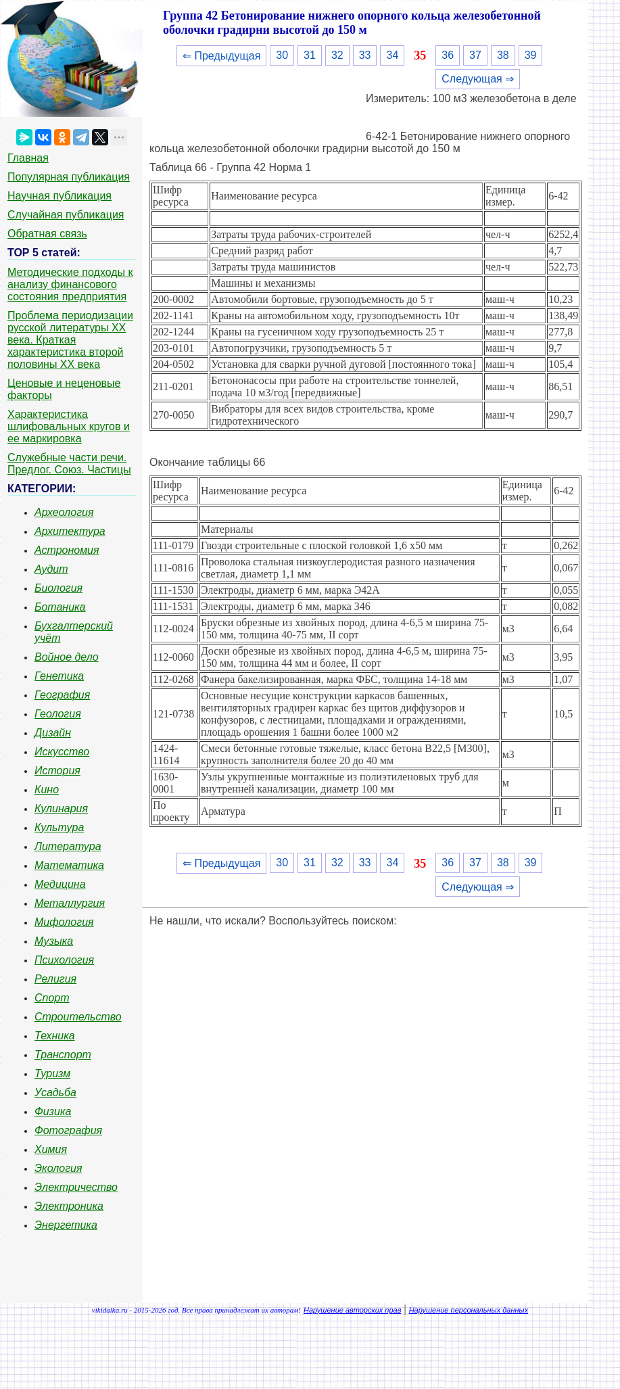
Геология (57, 714)
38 (503, 55)
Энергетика (65, 1225)
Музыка (53, 941)
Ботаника (60, 607)
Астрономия (66, 550)
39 (531, 55)
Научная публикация (59, 196)
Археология (64, 512)
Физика (52, 1111)
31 (310, 55)
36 (448, 55)
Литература (67, 846)
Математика (69, 865)
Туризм (52, 1073)
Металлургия (69, 903)
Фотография (68, 1130)
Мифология (64, 922)
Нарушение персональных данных (469, 1310)
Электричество (76, 1187)
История (57, 770)
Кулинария (61, 808)
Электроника (68, 1206)
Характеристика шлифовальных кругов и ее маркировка (68, 426)
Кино (46, 789)
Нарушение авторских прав (352, 1310)
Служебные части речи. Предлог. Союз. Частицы (69, 463)
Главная (28, 158)
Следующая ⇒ (478, 79)
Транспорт (62, 1054)
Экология (58, 1168)
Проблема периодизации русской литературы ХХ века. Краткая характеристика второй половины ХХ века (70, 340)
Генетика (59, 676)
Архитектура (69, 531)
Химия (50, 1149)
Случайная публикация (65, 214)
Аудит (51, 569)
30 (282, 55)
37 (475, 55)
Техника (54, 1035)
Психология (64, 960)
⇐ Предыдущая (221, 56)
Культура (59, 827)
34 (392, 55)
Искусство (61, 751)
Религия (55, 979)
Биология (58, 588)
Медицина (60, 884)
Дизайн (52, 732)
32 (337, 55)
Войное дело (66, 657)
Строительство (78, 1016)
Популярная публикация (68, 177)
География (62, 695)
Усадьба (55, 1092)
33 (365, 55)
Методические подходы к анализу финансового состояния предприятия (70, 284)
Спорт (52, 998)
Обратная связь (47, 233)
